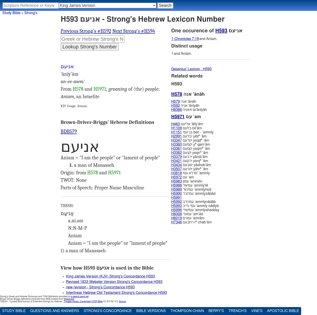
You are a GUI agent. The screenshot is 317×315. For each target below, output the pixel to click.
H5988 (176, 185)
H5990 (176, 193)
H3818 (176, 173)
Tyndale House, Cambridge (77, 301)
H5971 (100, 89)
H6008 (176, 214)
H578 (78, 89)
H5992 (176, 202)
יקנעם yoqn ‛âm (189, 153)
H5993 (176, 206)
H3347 (176, 140)
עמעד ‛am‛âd (187, 214)
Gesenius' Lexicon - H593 (191, 69)
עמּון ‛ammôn (186, 181)
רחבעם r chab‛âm (191, 222)
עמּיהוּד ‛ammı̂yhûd (191, 189)
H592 (175, 106)
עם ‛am (182, 177)
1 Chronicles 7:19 (185, 39)
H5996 (176, 210)
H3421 (176, 161)
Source (122, 301)
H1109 (176, 128)
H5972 (176, 177)
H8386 (176, 110)
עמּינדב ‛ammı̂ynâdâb (193, 202)
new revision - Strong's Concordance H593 (100, 287)
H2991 (176, 136)
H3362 (176, 153)
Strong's (30, 13)
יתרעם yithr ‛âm (189, 169)
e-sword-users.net (80, 296)
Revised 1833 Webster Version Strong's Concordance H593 (114, 282)
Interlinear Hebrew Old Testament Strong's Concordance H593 (116, 293)
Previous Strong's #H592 (86, 31)
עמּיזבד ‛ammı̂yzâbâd (193, 193)
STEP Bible (97, 301)
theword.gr (69, 299)
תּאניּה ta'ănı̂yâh (189, 110)
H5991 (176, 198)
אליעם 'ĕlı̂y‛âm (187, 124)
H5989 (176, 189)
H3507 (176, 169)
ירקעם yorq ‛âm (189, 161)
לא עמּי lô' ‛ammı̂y (190, 173)
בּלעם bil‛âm (186, 128)
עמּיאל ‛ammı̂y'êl (189, 185)
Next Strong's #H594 (133, 31)
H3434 (176, 165)
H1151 (176, 132)
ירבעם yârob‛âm (189, 157)
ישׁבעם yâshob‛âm (191, 165)
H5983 (176, 181)
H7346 (176, 222)
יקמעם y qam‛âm (190, 144)
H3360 (176, 144)
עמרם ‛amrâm (187, 218)
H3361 (176, 148)
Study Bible (11, 13)
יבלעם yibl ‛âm (189, 136)
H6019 (176, 218)
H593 (221, 30)
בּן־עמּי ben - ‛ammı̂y (192, 132)
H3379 (176, 157)
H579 (175, 101)
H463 (175, 124)
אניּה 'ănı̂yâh (185, 106)
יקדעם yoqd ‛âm (190, 140)
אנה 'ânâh (183, 101)
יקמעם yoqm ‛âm (190, 148)
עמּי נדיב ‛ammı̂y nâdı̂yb (195, 206)
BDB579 (69, 132)
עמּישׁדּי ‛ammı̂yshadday (195, 210)
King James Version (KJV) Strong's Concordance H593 (110, 276)
